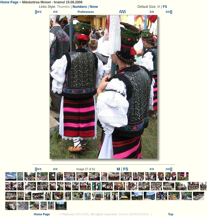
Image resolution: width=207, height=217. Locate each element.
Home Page (9, 2)
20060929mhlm (139, 214)
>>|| (169, 12)
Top (170, 214)
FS (165, 7)
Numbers (79, 7)
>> (151, 12)
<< (55, 12)
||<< (38, 12)
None (94, 7)
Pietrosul (68, 214)
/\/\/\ (122, 12)
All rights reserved (103, 214)
